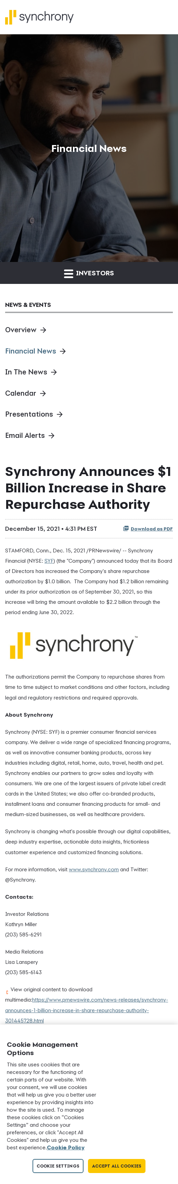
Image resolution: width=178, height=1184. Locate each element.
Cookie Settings (58, 1166)
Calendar (20, 393)
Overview (21, 330)
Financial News (30, 351)
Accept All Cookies (116, 1166)
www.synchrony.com (94, 869)
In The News (26, 372)
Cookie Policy (66, 1147)
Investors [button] (89, 273)
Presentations (29, 414)
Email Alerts (25, 435)
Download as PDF (148, 528)
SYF (48, 561)
